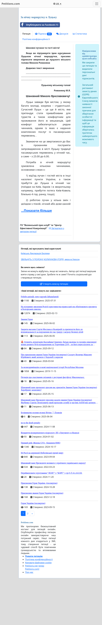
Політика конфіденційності (36, 76)
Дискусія (62, 71)
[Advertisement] (59, 30)
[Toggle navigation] (96, 3)
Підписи (43, 71)
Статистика (80, 71)
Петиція (26, 71)
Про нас (29, 609)
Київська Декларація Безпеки (35, 291)
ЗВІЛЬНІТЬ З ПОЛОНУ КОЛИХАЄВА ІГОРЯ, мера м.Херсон (50, 297)
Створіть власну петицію (54, 321)
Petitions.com (11, 3)
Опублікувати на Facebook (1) (39, 62)
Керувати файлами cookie (38, 599)
